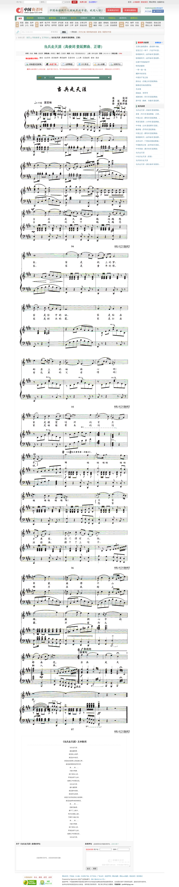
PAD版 (77, 876)
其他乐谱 (83, 25)
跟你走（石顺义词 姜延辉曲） (147, 81)
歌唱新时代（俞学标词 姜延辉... (148, 54)
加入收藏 (100, 64)
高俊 (31, 53)
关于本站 (93, 876)
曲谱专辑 (52, 18)
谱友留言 (144, 2)
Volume (108, 77)
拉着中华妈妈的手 (143, 62)
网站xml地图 (124, 876)
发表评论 (115, 64)
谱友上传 (148, 25)
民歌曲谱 (35, 38)
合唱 (22, 25)
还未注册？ (115, 844)
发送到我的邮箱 (33, 64)
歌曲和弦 (157, 25)
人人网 (78, 58)
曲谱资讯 (122, 18)
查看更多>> (159, 43)
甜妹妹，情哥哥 (142, 93)
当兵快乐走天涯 (142, 160)
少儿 (27, 25)
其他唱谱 (113, 25)
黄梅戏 (106, 23)
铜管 (71, 23)
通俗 (27, 23)
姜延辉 (40, 53)
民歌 (22, 23)
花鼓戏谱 (113, 23)
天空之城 (81, 32)
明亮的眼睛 (140, 66)
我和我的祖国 (91, 32)
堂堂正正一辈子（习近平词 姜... (148, 50)
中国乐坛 (111, 18)
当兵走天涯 (140, 153)
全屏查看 (67, 64)
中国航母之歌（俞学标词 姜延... (148, 145)
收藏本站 (160, 2)
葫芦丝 (47, 25)
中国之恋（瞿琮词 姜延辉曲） (147, 133)
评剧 (100, 25)
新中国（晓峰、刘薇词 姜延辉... (148, 101)
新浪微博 (54, 58)
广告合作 (100, 876)
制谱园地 (41, 18)
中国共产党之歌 (142, 77)
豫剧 (95, 25)
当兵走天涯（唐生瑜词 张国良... (148, 164)
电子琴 (47, 23)
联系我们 (140, 876)
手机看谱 (84, 64)
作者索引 (63, 18)
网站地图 (115, 876)
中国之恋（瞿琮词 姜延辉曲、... (148, 118)
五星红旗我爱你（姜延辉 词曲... (148, 47)
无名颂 (138, 89)
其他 (137, 25)
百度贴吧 (86, 58)
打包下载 (51, 64)
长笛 (66, 23)
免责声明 (108, 876)
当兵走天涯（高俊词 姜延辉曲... (148, 110)
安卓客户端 (85, 876)
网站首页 (65, 876)
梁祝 (99, 32)
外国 (32, 25)
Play (45, 78)
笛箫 (41, 25)
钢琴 (41, 23)
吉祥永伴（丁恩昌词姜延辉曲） (148, 141)
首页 (129, 2)
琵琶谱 (60, 25)
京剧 (95, 23)
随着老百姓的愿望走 (143, 85)
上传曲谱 (136, 2)
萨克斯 (60, 23)
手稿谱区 (148, 23)
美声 (32, 23)
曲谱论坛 (134, 18)
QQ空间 (47, 58)
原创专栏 (30, 18)
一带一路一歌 (141, 70)
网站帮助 (152, 2)
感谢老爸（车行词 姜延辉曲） (147, 97)
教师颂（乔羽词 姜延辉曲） (146, 129)
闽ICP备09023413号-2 (98, 879)
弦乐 (127, 25)
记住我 (67, 2)
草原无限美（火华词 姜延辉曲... (148, 122)
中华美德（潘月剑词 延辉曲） (147, 149)
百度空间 (71, 58)
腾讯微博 (63, 58)
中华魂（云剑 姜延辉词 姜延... (147, 126)
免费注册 (83, 2)
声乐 (127, 23)
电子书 (73, 18)
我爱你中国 (106, 32)
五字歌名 (45, 38)
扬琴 (66, 25)
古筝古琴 (83, 23)
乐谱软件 (83, 18)
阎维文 (53, 53)
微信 (41, 58)
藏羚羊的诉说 (141, 74)
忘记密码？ (93, 2)
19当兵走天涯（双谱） (144, 156)
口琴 (71, 25)
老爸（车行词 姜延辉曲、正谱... (148, 114)
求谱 (93, 18)
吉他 (76, 23)
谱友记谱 (157, 23)
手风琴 (54, 23)
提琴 (76, 25)
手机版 (101, 18)
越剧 (100, 23)
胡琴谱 (54, 25)
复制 (92, 58)
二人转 (106, 25)
